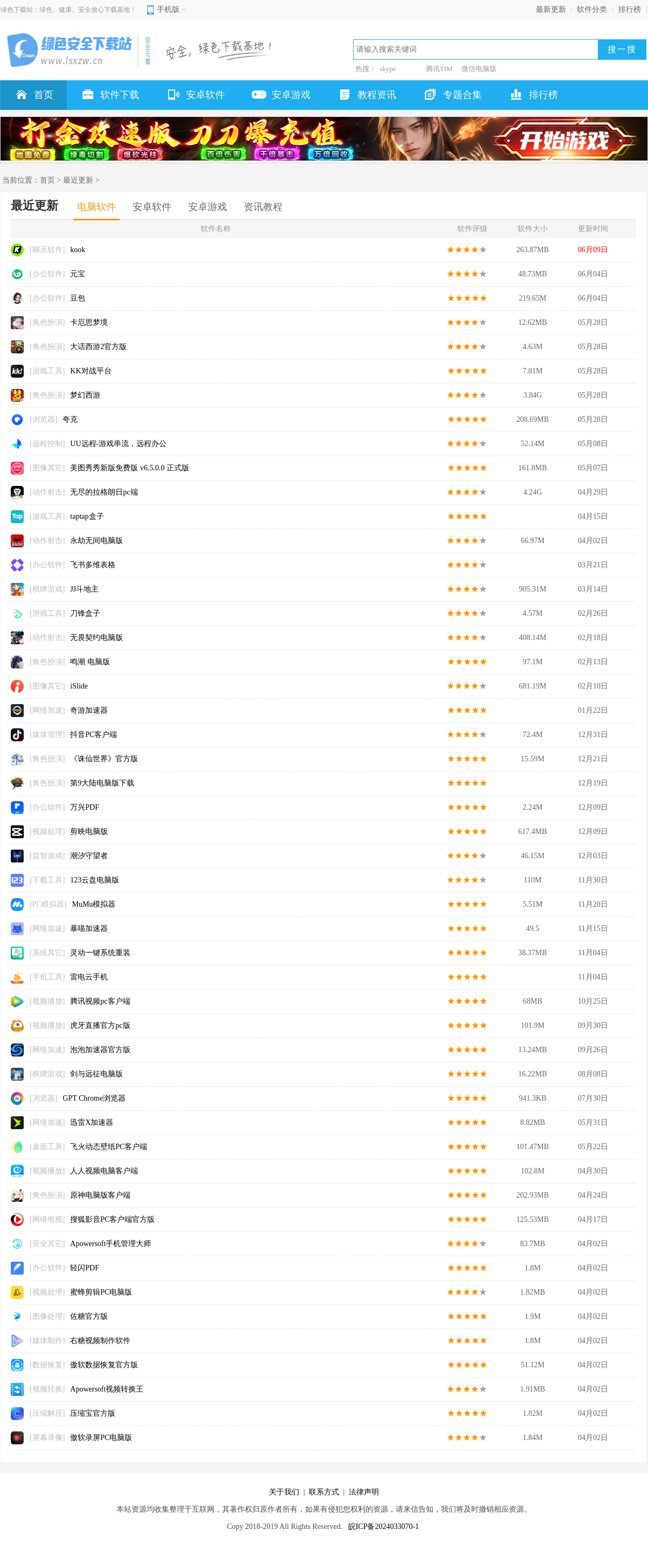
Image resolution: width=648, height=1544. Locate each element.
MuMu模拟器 (93, 904)
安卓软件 (152, 206)
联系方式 (324, 1492)
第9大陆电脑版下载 (102, 783)
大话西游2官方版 (98, 347)
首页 (47, 180)
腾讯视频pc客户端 (100, 1001)
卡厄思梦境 (89, 322)
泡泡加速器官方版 (100, 1050)
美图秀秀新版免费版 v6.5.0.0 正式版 (129, 468)
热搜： (365, 69)
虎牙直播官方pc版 (100, 1025)
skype (388, 69)
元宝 (77, 274)
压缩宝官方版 (92, 1413)
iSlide (79, 686)
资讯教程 (263, 206)
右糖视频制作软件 (100, 1341)
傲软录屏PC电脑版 (101, 1438)
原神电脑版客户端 (100, 1195)
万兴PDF (84, 807)
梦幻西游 (85, 395)
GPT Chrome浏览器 (94, 1098)
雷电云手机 (89, 977)
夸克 (70, 419)
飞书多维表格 (92, 565)
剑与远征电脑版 (96, 1074)
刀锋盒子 (85, 613)
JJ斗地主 (84, 589)
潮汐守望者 (89, 856)
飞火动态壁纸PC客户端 (108, 1147)
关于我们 (284, 1492)
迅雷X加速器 (91, 1122)
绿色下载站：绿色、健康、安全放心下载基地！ (68, 9)
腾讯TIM (439, 69)
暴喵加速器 (89, 928)
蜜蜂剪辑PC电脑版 (101, 1292)
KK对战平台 (90, 371)
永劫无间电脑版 (96, 541)
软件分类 (592, 9)
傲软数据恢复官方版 (104, 1365)
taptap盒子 (87, 516)
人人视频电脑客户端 (104, 1171)
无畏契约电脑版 (96, 638)
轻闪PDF (84, 1268)
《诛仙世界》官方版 (104, 759)
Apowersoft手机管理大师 (110, 1244)
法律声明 (364, 1492)
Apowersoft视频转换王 (106, 1389)
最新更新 (551, 9)
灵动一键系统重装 (100, 953)
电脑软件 (96, 206)
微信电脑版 (479, 69)
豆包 (77, 298)
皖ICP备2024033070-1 (383, 1526)
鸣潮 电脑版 (90, 662)
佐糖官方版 (89, 1316)
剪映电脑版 (89, 831)
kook (77, 250)
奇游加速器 (89, 710)
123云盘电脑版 (94, 880)
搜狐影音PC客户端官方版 (112, 1219)
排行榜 (629, 9)
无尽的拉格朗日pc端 (103, 492)
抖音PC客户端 (93, 735)
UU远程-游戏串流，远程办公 (118, 444)
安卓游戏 (207, 206)
